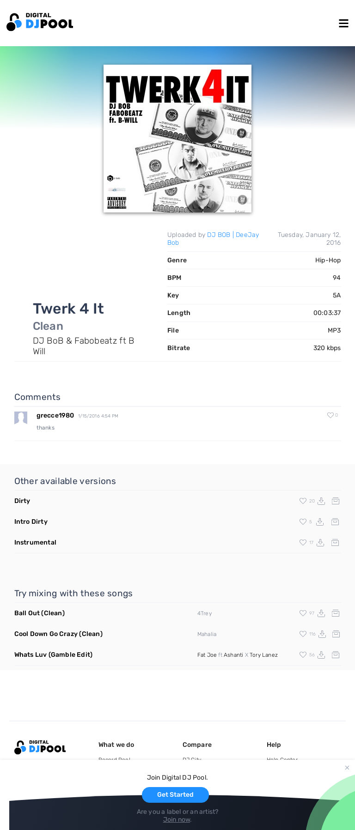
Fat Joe (207, 655)
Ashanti (233, 655)
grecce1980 (55, 415)
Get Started (175, 795)
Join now (176, 820)
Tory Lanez (264, 655)
